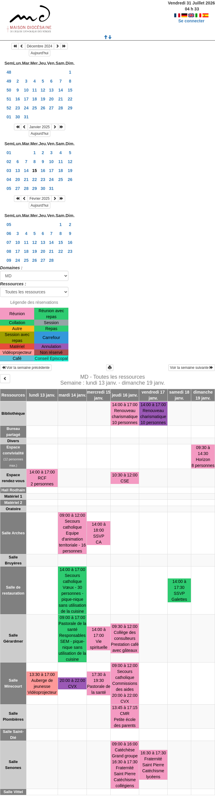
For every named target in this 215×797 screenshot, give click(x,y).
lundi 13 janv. (42, 395)
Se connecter (191, 20)
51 (9, 99)
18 (34, 99)
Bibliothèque (13, 413)
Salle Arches (13, 533)
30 (17, 116)
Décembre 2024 (39, 46)
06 (9, 233)
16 (17, 99)
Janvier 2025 (39, 127)
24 (26, 108)
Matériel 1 (13, 496)
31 (26, 116)
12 (42, 90)
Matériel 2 (13, 502)
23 (17, 108)
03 (9, 170)
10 (26, 90)
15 (70, 90)
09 (9, 260)
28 (60, 108)
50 (9, 90)
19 (42, 99)
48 (9, 72)
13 (51, 90)
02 (9, 161)
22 (70, 99)
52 (9, 108)
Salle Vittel (13, 792)
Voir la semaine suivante (191, 368)
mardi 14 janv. (72, 395)
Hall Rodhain (13, 490)
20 (51, 99)
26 (42, 108)
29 (70, 108)
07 (9, 242)
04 (9, 179)
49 (9, 81)
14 (60, 90)
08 (9, 251)
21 (60, 99)
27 (51, 108)
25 (34, 108)
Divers (13, 441)
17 (26, 99)
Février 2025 (39, 198)
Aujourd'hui (39, 53)
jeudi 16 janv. (125, 395)
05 (9, 188)
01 (9, 116)
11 (34, 90)
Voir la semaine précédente (26, 368)
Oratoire (13, 509)
